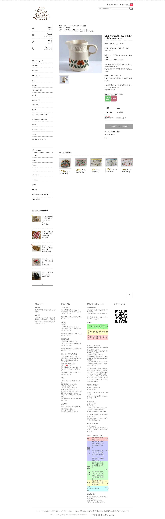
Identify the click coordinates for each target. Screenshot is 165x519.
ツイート (107, 138)
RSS (122, 511)
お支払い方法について (81, 511)
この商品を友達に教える (114, 131)
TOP (60, 26)
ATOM (126, 511)
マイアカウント (113, 5)
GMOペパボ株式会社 (74, 515)
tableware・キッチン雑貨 (71, 26)
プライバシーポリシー (67, 511)
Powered (102, 515)
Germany (67, 27)
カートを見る (127, 5)
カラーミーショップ (54, 515)
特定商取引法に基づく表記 (111, 511)
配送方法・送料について (96, 511)
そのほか (83, 26)
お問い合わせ (56, 511)
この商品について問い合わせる (118, 126)
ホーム (38, 511)
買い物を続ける (111, 134)
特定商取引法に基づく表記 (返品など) (115, 118)
